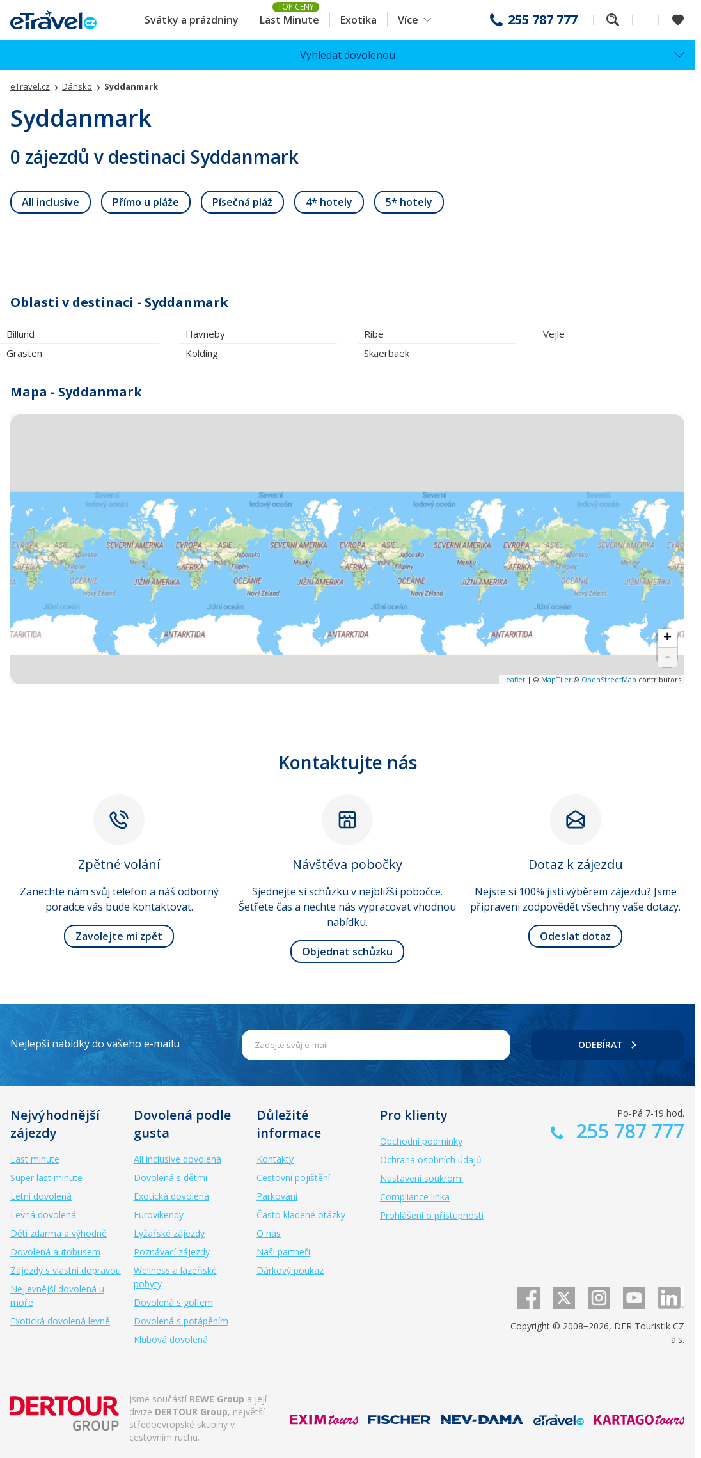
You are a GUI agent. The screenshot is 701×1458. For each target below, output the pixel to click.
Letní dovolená (41, 1196)
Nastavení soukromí (421, 1178)
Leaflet (513, 679)
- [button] (667, 657)
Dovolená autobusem (55, 1252)
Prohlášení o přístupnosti (432, 1215)
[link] (50, 202)
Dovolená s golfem (173, 1302)
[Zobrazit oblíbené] (678, 19)
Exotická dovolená (171, 1196)
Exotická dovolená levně (60, 1321)
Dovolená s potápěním (181, 1321)
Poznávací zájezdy (172, 1252)
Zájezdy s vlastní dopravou (65, 1270)
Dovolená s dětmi (170, 1178)
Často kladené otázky (300, 1215)
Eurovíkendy (159, 1215)
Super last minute (46, 1178)
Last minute (34, 1159)
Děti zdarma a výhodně (58, 1233)
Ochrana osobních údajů (431, 1160)
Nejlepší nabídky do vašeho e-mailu (95, 1044)
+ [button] (667, 638)
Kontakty (275, 1159)
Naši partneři (283, 1252)
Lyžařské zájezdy (169, 1233)
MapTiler (556, 679)
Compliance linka (415, 1197)
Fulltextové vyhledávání (612, 19)
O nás (268, 1233)
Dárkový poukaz (290, 1270)
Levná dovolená (43, 1215)
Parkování (276, 1196)
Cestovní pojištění (293, 1178)
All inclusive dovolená (177, 1159)
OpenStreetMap (608, 679)
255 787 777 (543, 19)
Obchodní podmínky (421, 1141)
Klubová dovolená (171, 1339)
